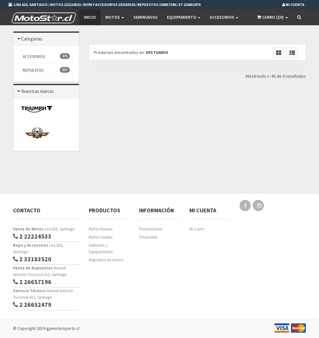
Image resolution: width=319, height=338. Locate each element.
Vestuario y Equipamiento (101, 248)
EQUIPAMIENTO (183, 17)
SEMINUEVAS (145, 17)
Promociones (150, 229)
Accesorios (224, 17)
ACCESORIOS (46, 56)
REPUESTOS (46, 70)
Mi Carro (196, 229)
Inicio (90, 17)
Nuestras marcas (37, 91)
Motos (114, 17)
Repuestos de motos (106, 260)
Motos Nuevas (100, 229)
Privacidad (148, 237)
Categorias (31, 39)
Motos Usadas (100, 237)
